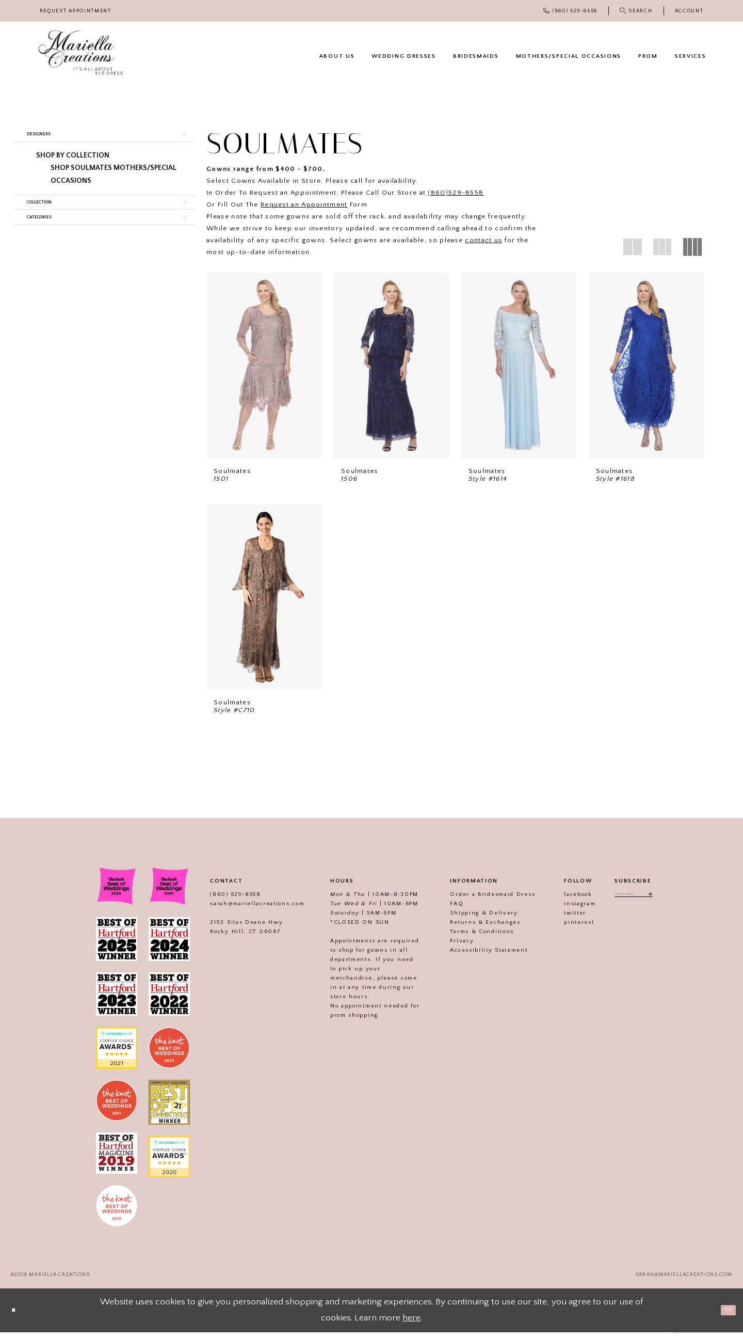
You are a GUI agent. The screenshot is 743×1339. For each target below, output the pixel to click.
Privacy (448, 947)
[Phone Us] (570, 11)
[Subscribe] (659, 902)
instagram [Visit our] (566, 910)
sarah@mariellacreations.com (244, 910)
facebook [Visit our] (565, 901)
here (411, 1324)
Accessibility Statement (475, 957)
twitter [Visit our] (562, 920)
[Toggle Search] (636, 11)
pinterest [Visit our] (565, 929)
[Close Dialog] (18, 1317)
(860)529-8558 (455, 192)
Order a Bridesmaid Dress (479, 901)
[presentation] (264, 366)
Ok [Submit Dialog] (723, 1316)
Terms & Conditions (468, 938)
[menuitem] (75, 11)
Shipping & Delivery (470, 920)
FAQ (443, 910)
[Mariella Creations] (81, 52)
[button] (689, 11)
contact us (483, 240)
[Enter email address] (634, 902)
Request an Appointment (304, 204)
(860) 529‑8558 (222, 901)
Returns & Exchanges (472, 929)
